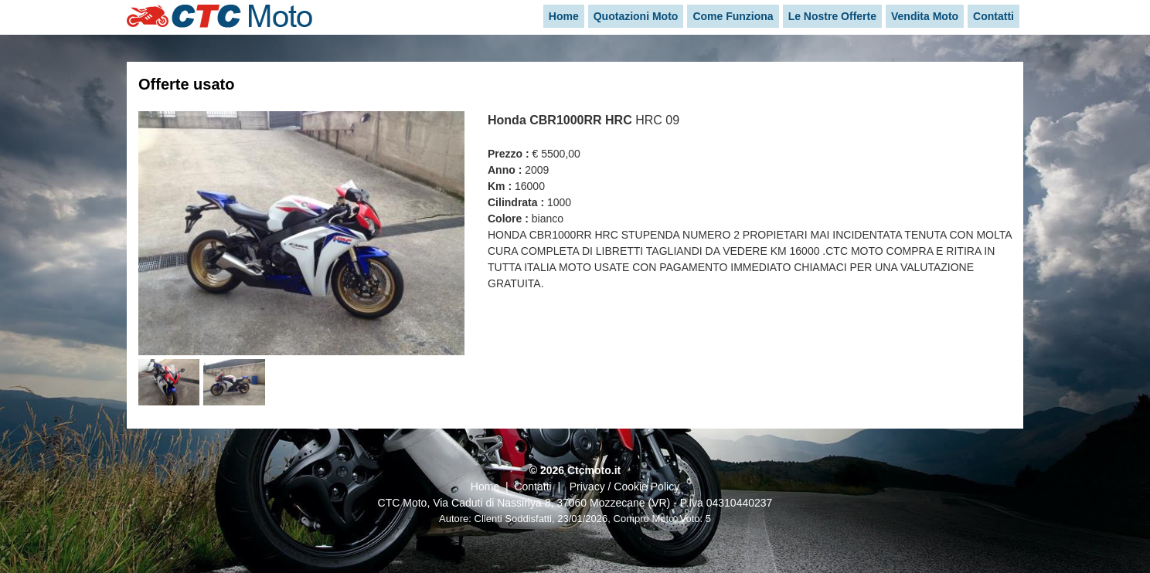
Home (485, 486)
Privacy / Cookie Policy (624, 486)
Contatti (532, 486)
